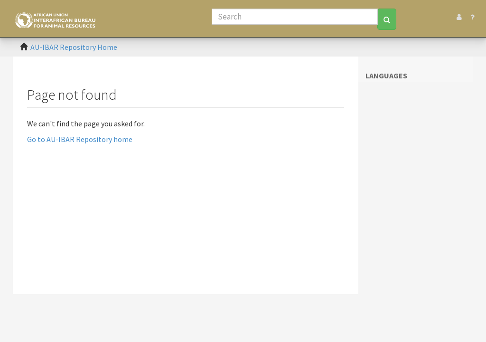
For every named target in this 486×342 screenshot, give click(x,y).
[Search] (295, 17)
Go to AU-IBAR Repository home (79, 139)
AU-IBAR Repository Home (73, 47)
